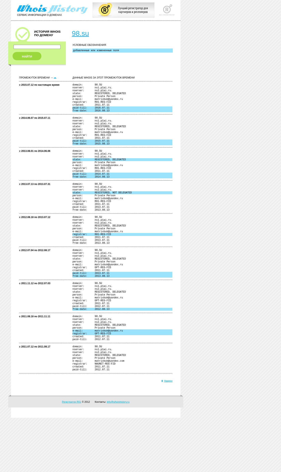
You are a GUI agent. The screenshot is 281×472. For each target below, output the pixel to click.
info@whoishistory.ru (118, 456)
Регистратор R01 (71, 456)
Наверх (167, 435)
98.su (80, 33)
